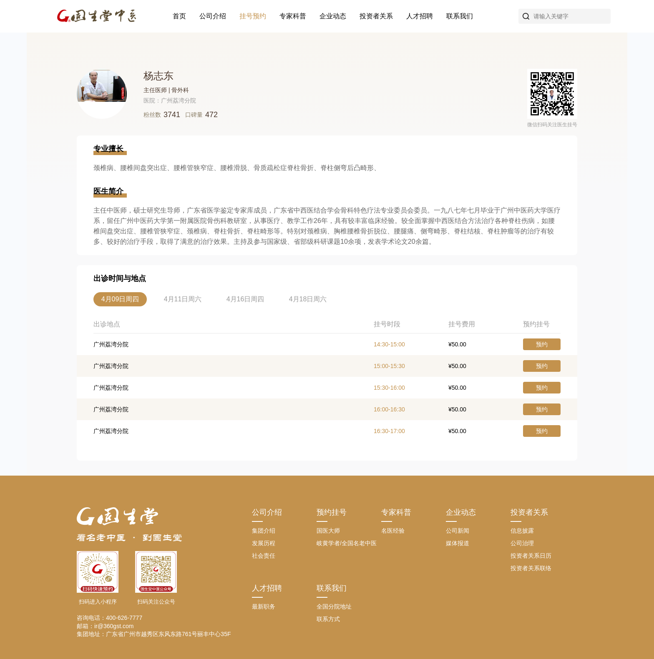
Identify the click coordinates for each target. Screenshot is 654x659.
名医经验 (393, 530)
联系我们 (459, 16)
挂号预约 (252, 16)
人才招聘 (419, 16)
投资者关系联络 (531, 568)
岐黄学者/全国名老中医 (347, 543)
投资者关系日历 (531, 555)
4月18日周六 (308, 299)
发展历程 (263, 543)
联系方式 (328, 619)
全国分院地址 (334, 606)
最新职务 (263, 606)
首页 (179, 16)
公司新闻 (457, 530)
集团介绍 (263, 530)
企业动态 (332, 16)
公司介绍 (212, 16)
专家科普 (292, 16)
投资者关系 (376, 16)
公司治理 (522, 543)
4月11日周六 (183, 299)
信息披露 (522, 530)
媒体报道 (457, 543)
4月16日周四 (245, 299)
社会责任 (263, 555)
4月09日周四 (120, 299)
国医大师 (328, 530)
